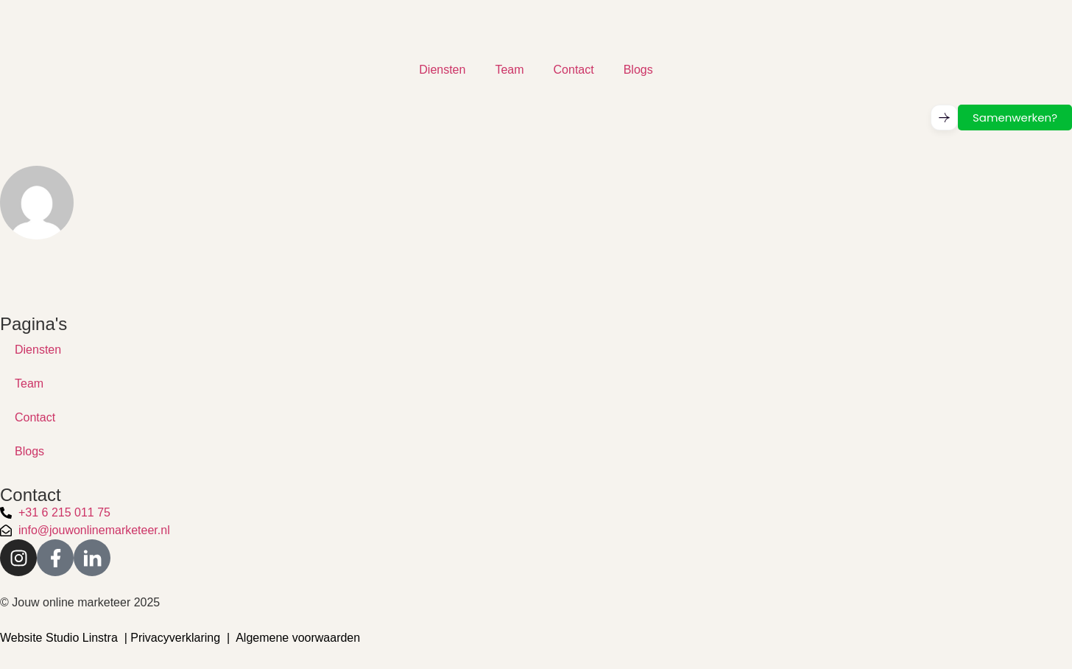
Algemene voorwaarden (298, 637)
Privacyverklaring (175, 637)
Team (509, 69)
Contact (574, 69)
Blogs (638, 69)
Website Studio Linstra (59, 637)
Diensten (442, 69)
